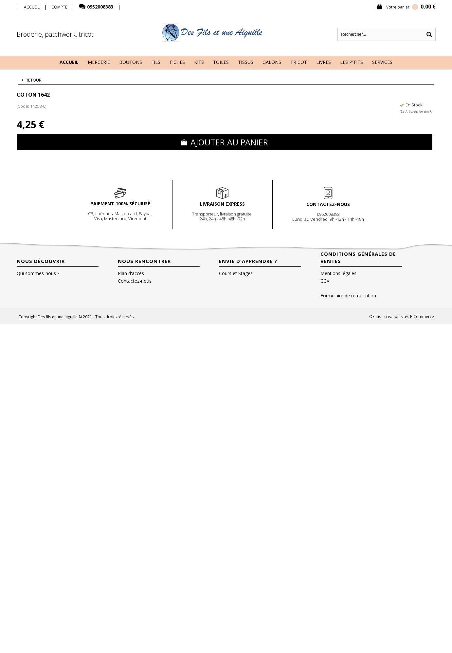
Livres (323, 62)
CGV (324, 281)
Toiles (221, 62)
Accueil (69, 62)
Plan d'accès (131, 273)
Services (382, 62)
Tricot (298, 62)
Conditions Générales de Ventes (358, 257)
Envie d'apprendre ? (248, 261)
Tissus (245, 62)
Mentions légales (338, 273)
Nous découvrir (41, 261)
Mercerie (99, 62)
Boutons (130, 62)
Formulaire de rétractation (348, 295)
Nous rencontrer (144, 261)
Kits (199, 62)
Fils (155, 62)
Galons (271, 62)
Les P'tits (351, 62)
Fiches (177, 62)
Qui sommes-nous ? (38, 273)
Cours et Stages (236, 273)
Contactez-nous (135, 281)
